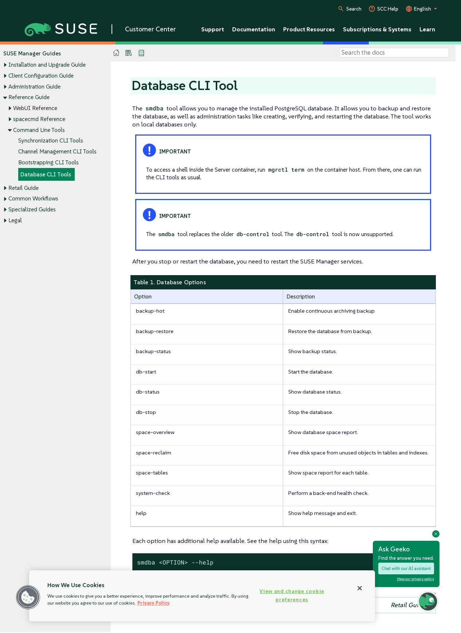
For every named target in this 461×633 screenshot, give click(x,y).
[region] (202, 595)
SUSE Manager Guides (32, 53)
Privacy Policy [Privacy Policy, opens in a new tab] (153, 603)
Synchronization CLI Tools (50, 140)
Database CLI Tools (45, 174)
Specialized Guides (32, 209)
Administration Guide (34, 86)
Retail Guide (23, 187)
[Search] (394, 53)
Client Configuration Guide (41, 75)
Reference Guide (29, 97)
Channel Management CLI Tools (57, 151)
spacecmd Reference (39, 119)
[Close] (360, 588)
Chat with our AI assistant (406, 568)
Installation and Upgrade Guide (47, 65)
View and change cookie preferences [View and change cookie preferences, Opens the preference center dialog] (291, 595)
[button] (28, 597)
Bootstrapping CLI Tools (48, 162)
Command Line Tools (39, 129)
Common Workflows (33, 198)
